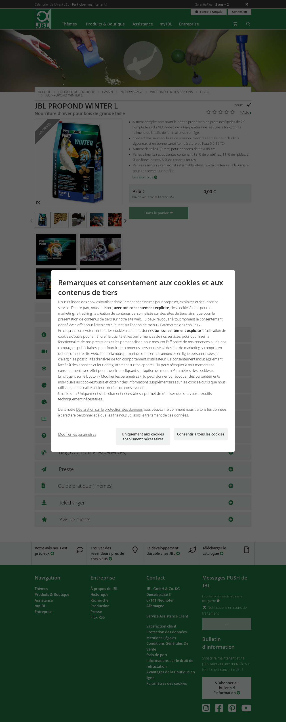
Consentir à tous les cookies (200, 434)
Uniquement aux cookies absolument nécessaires (143, 437)
